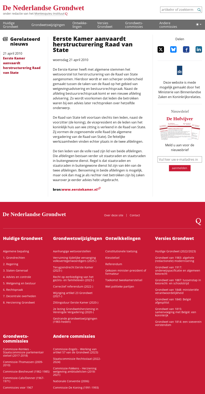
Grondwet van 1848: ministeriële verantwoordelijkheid (177, 291)
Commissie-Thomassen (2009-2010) (23, 363)
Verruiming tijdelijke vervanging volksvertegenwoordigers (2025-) (74, 259)
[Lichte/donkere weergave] (198, 24)
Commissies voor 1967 (18, 387)
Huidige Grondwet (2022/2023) (175, 251)
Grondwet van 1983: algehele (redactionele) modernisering (174, 259)
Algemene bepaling (16, 251)
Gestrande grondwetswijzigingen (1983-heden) (75, 320)
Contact (135, 215)
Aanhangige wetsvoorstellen (72, 251)
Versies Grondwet (105, 25)
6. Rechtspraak (13, 290)
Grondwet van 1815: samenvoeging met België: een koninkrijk (175, 312)
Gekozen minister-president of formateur (125, 272)
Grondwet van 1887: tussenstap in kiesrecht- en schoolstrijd (178, 281)
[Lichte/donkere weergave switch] (198, 24)
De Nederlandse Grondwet (43, 8)
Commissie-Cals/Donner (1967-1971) (23, 379)
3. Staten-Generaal (15, 270)
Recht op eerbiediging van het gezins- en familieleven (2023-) (73, 278)
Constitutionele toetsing (121, 251)
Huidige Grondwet (10, 25)
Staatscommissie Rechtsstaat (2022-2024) (77, 360)
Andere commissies (168, 25)
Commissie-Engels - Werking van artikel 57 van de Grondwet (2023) (75, 350)
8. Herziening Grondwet (19, 302)
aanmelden (179, 168)
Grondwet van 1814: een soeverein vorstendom (178, 323)
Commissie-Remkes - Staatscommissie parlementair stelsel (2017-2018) (23, 352)
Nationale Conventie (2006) (71, 381)
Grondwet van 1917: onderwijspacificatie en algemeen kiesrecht (177, 270)
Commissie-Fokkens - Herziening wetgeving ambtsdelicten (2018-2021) (74, 371)
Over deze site (113, 215)
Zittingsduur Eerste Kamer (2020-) (75, 302)
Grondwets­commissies (134, 25)
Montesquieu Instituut (49, 13)
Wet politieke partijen (119, 286)
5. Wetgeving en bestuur (19, 283)
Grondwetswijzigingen (48, 25)
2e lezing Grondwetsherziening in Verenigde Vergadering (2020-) (75, 310)
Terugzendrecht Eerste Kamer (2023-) (73, 268)
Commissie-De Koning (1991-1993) (76, 387)
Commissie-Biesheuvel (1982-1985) (26, 371)
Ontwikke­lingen (79, 25)
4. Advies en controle (17, 277)
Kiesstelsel (112, 258)
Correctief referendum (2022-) (73, 286)
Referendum (113, 264)
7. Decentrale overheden (19, 296)
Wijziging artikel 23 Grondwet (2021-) (72, 294)
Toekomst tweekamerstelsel (123, 280)
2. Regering (10, 264)
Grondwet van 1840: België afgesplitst (173, 300)
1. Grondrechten (14, 258)
